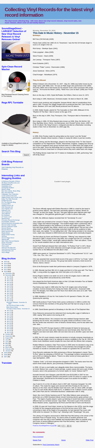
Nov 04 (9, 327)
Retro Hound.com (7, 231)
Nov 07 (9, 321)
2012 (5, 267)
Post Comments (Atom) (51, 445)
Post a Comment (38, 436)
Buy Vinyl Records (7, 192)
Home (63, 440)
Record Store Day (7, 229)
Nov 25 (9, 284)
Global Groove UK (7, 205)
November (8, 275)
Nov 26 (9, 282)
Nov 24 (9, 286)
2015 (5, 261)
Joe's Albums (6, 213)
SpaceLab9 (5, 239)
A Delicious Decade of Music (11, 181)
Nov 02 (9, 330)
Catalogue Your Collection (10, 194)
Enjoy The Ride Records (9, 199)
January (8, 350)
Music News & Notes (12, 307)
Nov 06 (9, 323)
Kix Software (6, 215)
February (8, 349)
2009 (5, 352)
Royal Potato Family (8, 234)
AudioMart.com (6, 186)
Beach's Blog (6, 189)
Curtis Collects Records (9, 196)
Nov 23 (9, 288)
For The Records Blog (9, 202)
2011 (5, 269)
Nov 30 (9, 277)
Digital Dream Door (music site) (12, 197)
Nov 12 (9, 312)
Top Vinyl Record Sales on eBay (15, 305)
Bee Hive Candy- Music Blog (11, 191)
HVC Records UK (7, 207)
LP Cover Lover (7, 217)
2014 (5, 263)
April (7, 345)
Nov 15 (9, 300)
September (9, 336)
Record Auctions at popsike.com (12, 223)
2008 (5, 354)
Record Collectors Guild (9, 226)
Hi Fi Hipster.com (7, 208)
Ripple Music (6, 233)
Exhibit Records (7, 200)
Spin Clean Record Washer (10, 241)
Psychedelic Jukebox (8, 221)
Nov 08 (9, 319)
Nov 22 (9, 290)
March (7, 347)
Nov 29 (9, 279)
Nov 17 (9, 297)
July (6, 340)
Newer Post (37, 440)
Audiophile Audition (8, 187)
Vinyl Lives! (5, 246)
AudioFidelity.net (7, 184)
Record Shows (6, 228)
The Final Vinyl (6, 244)
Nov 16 (9, 299)
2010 (5, 271)
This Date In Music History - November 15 (17, 308)
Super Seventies (7, 242)
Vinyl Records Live (8, 250)
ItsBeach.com (6, 210)
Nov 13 (9, 310)
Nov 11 (9, 314)
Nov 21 (9, 291)
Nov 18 (9, 295)
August (7, 338)
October (8, 334)
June (7, 341)
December (8, 273)
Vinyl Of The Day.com (9, 247)
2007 (5, 356)
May (6, 343)
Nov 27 (9, 280)
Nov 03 (9, 328)
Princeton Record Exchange (11, 220)
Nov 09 (9, 318)
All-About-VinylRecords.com (11, 183)
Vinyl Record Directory (9, 249)
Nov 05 (9, 325)
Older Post (89, 440)
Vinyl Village (5, 252)
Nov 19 (9, 293)
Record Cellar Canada (9, 225)
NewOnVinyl (6, 218)
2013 (5, 265)
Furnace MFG (6, 204)
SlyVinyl (4, 236)
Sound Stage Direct (8, 238)
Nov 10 (9, 316)
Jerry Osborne (6, 212)
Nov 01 (9, 332)
